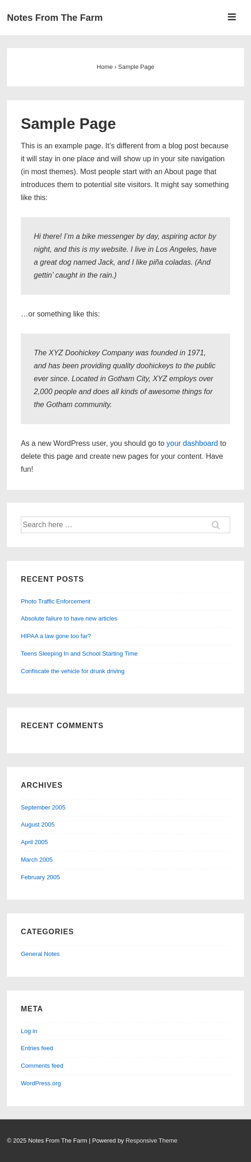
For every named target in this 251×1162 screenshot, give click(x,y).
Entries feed (37, 1048)
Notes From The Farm (55, 17)
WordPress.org (41, 1083)
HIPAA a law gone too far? (56, 636)
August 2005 (38, 824)
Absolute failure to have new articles (69, 618)
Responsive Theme (151, 1140)
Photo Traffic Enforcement (55, 601)
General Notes (40, 953)
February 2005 (40, 877)
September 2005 (43, 807)
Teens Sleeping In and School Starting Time (79, 653)
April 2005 (34, 842)
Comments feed (42, 1065)
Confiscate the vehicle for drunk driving (73, 671)
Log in (29, 1031)
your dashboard (192, 443)
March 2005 (37, 859)
